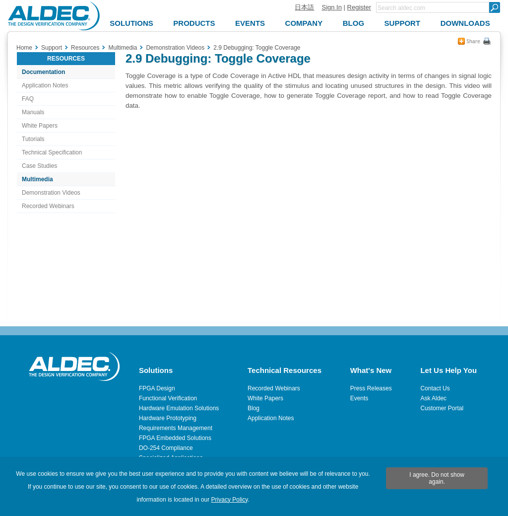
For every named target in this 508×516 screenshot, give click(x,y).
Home (24, 47)
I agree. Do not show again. (436, 478)
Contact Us (434, 388)
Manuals (33, 112)
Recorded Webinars (48, 206)
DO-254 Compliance (166, 447)
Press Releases (371, 388)
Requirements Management (175, 428)
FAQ (28, 98)
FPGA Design (157, 388)
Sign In (331, 7)
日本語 (304, 7)
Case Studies (39, 165)
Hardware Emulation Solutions (179, 408)
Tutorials (33, 139)
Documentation (43, 72)
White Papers (40, 125)
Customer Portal (441, 408)
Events (359, 398)
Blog (253, 408)
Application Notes (45, 85)
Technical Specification (52, 152)
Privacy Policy (229, 499)
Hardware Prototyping (167, 418)
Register (359, 7)
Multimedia (37, 179)
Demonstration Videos (51, 192)
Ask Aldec (433, 398)
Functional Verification (168, 398)
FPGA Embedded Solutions (175, 438)
